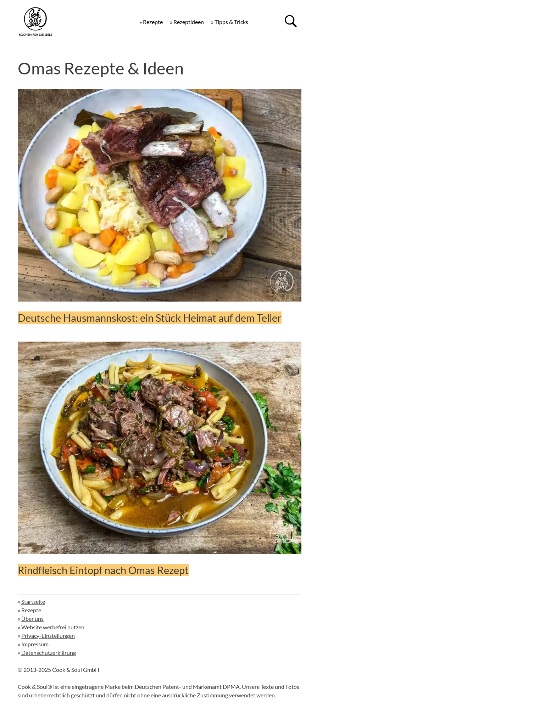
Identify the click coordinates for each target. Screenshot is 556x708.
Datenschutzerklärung (48, 652)
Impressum (35, 644)
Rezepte (31, 610)
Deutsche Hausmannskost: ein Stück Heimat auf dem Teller (150, 317)
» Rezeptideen (187, 21)
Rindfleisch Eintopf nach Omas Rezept (103, 570)
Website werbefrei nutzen (52, 627)
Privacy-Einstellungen (48, 635)
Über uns (32, 618)
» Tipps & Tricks (229, 21)
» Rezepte (151, 21)
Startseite (33, 601)
